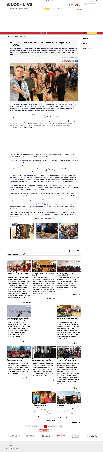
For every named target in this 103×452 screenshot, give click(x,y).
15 (42, 426)
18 (51, 426)
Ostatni (61, 426)
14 (39, 426)
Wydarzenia (23, 36)
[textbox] (89, 5)
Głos (11, 36)
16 (45, 426)
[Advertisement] (51, 21)
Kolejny (55, 426)
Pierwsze (27, 426)
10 (51, 241)
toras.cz (17, 448)
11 (52, 241)
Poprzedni (34, 426)
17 (48, 426)
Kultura (16, 36)
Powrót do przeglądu (75, 250)
